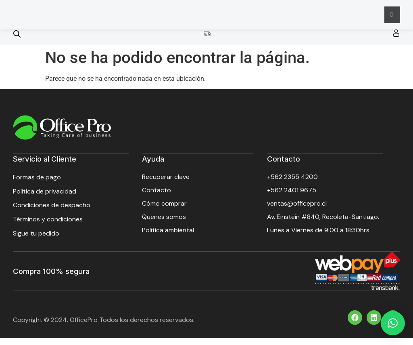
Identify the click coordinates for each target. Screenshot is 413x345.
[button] (393, 323)
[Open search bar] (17, 42)
